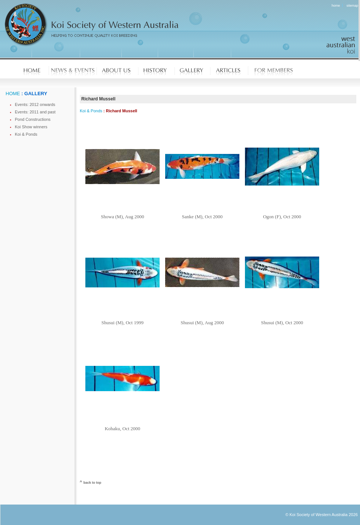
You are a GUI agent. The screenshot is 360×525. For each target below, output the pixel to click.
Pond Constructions (32, 119)
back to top (92, 482)
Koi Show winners (31, 127)
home (336, 5)
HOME (13, 93)
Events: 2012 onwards (35, 104)
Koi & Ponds (26, 134)
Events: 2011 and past (35, 112)
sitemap (352, 5)
